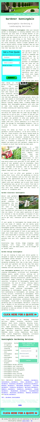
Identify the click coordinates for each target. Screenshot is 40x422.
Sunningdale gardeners (12, 270)
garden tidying (31, 277)
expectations (26, 158)
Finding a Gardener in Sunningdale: (14, 30)
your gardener (15, 182)
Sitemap (2, 408)
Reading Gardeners (32, 392)
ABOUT (23, 14)
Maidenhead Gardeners (18, 391)
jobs (32, 80)
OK (31, 420)
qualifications (9, 46)
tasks (30, 262)
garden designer (15, 258)
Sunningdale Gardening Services (17, 339)
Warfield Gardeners (31, 387)
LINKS (19, 14)
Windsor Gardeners (31, 380)
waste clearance (32, 106)
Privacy (37, 408)
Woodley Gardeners (8, 385)
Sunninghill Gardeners (10, 382)
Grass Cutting (17, 373)
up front (19, 130)
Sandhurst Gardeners (24, 389)
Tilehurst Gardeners (16, 387)
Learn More (25, 420)
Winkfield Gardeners (31, 383)
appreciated (16, 178)
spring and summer (8, 95)
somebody (32, 54)
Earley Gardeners (10, 394)
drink (36, 173)
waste (36, 125)
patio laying (27, 133)
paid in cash (15, 139)
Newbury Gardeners (8, 389)
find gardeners (12, 319)
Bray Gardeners (26, 382)
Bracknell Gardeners (16, 383)
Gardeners (18, 380)
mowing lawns (18, 102)
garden (4, 32)
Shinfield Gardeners (17, 392)
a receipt (5, 144)
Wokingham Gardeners (23, 385)
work (19, 189)
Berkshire (27, 302)
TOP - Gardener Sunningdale (11, 397)
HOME (15, 14)
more (32, 335)
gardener (30, 77)
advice (4, 163)
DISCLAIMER (35, 14)
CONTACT (29, 14)
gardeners (24, 104)
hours (33, 121)
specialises (18, 267)
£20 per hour (34, 114)
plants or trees (31, 68)
